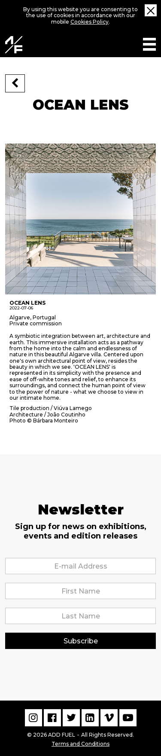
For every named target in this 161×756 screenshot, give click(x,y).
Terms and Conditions (80, 743)
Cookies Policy (89, 21)
